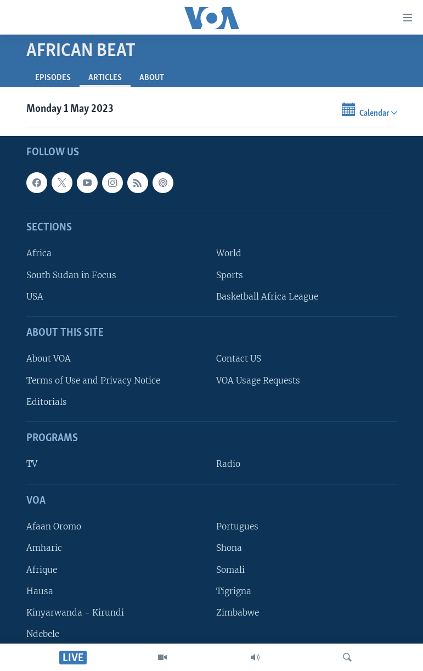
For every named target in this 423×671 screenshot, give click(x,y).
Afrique (41, 570)
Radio (228, 464)
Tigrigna (233, 591)
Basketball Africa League (267, 296)
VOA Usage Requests (258, 380)
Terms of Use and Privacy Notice (93, 380)
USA (34, 296)
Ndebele (42, 634)
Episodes (53, 78)
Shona (229, 548)
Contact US (238, 359)
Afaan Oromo (53, 527)
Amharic (44, 548)
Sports (229, 275)
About (151, 78)
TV (31, 464)
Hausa (39, 591)
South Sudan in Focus (71, 275)
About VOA (48, 359)
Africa (39, 254)
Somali (230, 570)
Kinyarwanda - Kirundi (75, 612)
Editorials (46, 402)
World (228, 254)
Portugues (237, 527)
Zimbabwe (237, 612)
